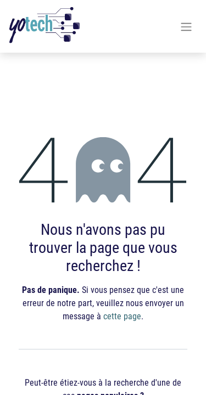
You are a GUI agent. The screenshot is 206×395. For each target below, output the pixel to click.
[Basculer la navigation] (186, 26)
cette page (122, 315)
